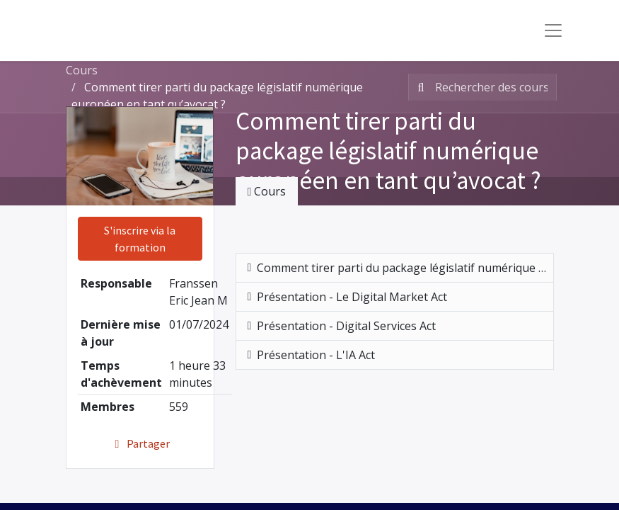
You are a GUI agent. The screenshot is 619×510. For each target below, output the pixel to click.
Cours (82, 70)
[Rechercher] (418, 87)
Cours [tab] (267, 191)
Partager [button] (140, 443)
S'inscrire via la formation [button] (139, 238)
